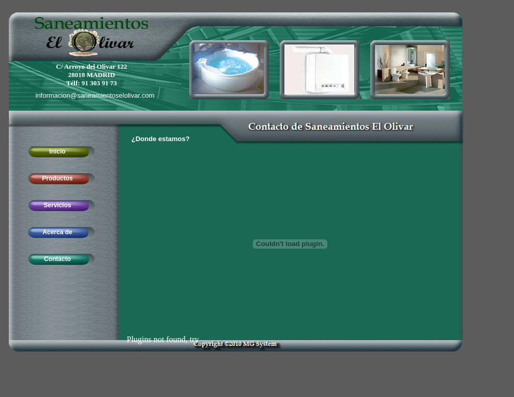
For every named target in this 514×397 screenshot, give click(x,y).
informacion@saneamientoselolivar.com (95, 95)
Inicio (57, 151)
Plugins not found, (157, 339)
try (194, 339)
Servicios (57, 205)
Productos (57, 178)
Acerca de (57, 232)
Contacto (57, 259)
